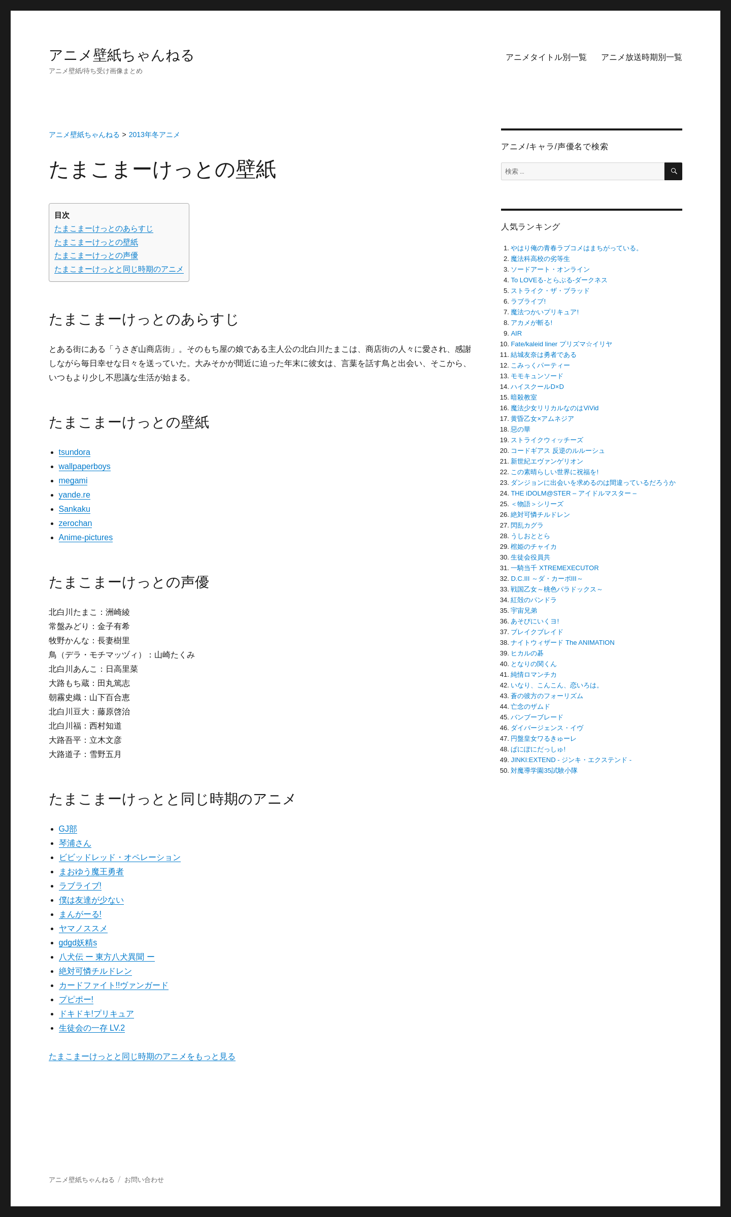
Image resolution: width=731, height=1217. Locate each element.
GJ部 (68, 829)
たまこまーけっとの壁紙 (96, 242)
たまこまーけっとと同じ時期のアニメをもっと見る (142, 1056)
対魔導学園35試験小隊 (544, 770)
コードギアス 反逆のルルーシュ (558, 450)
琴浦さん (75, 843)
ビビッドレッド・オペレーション (120, 857)
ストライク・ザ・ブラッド (550, 290)
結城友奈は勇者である (544, 354)
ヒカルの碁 (527, 653)
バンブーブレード (537, 717)
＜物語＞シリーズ (537, 504)
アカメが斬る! (531, 322)
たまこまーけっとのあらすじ (103, 228)
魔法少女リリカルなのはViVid (555, 408)
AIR (516, 333)
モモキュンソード (537, 376)
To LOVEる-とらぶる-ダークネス (559, 280)
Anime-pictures (86, 537)
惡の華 (520, 429)
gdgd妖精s (78, 942)
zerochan (75, 523)
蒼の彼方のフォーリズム (547, 696)
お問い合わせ (144, 1179)
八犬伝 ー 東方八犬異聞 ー (107, 956)
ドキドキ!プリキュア (96, 1013)
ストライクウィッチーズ (547, 440)
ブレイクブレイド (537, 632)
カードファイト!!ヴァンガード (114, 985)
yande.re (74, 494)
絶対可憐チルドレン (95, 971)
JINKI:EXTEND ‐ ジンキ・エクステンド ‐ (571, 760)
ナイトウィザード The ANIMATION (562, 642)
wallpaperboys (85, 466)
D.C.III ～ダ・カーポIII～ (547, 578)
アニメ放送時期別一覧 (641, 57)
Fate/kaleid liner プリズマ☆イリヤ (561, 344)
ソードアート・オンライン (550, 269)
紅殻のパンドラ (534, 600)
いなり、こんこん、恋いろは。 (557, 685)
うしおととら (530, 536)
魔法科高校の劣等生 (540, 258)
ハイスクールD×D (537, 386)
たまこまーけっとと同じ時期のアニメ (119, 269)
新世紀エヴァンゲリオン (547, 461)
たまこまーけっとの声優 (96, 255)
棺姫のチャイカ (534, 546)
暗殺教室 (524, 397)
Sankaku (74, 509)
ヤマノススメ (83, 928)
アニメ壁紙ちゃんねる (122, 55)
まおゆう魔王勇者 (91, 871)
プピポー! (76, 999)
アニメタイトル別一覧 (546, 57)
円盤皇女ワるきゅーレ (544, 738)
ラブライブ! (80, 885)
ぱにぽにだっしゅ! (538, 749)
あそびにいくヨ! (535, 621)
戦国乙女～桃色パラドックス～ (557, 589)
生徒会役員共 (530, 557)
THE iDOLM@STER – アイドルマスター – (573, 493)
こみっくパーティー (540, 365)
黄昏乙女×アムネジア (542, 418)
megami (73, 480)
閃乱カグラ (527, 525)
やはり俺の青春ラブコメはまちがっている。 (577, 248)
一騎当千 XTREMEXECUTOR (555, 568)
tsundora (74, 452)
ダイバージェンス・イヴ (547, 728)
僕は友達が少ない (91, 900)
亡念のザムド (530, 706)
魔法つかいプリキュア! (545, 312)
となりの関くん (534, 664)
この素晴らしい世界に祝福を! (555, 472)
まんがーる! (80, 914)
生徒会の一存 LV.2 (92, 1028)
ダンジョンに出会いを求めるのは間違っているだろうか (593, 482)
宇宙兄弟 (524, 610)
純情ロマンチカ (534, 674)
